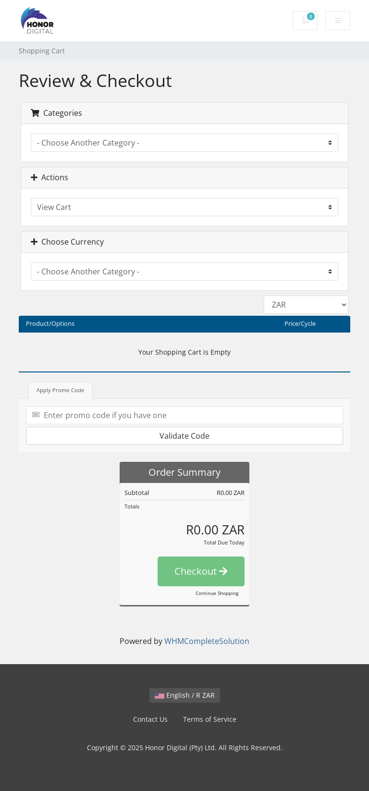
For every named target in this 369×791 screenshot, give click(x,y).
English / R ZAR (185, 695)
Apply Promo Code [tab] (60, 390)
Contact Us (150, 719)
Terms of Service (209, 719)
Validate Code (184, 436)
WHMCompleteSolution (206, 641)
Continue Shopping (217, 593)
